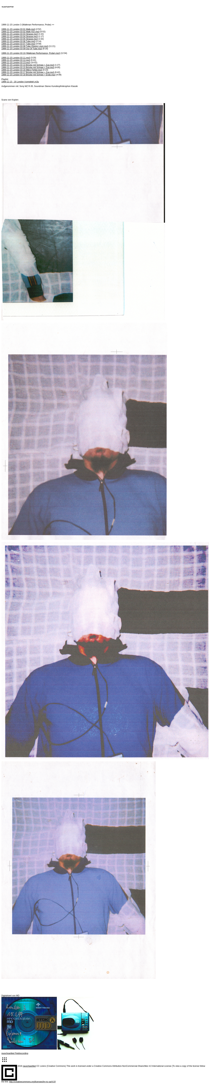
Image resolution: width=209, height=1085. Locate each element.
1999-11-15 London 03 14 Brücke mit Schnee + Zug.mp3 (27, 65)
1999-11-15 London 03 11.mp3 (15, 58)
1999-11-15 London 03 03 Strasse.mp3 (19, 34)
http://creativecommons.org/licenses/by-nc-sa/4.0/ (32, 1081)
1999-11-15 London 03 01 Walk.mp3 (18, 29)
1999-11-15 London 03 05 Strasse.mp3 (19, 39)
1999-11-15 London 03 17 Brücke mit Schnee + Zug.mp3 (27, 72)
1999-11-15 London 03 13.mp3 (15, 62)
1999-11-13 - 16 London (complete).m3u (20, 82)
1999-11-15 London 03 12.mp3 (15, 60)
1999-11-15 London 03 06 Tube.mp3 (18, 41)
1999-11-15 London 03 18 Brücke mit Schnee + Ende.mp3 (28, 75)
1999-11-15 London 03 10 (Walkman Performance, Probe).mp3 (30, 53)
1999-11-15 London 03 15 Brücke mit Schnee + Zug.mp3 (27, 67)
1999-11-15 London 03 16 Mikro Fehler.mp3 (21, 70)
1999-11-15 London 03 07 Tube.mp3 (18, 44)
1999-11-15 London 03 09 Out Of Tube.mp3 (21, 48)
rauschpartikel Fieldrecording (14, 1053)
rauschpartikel (29, 1066)
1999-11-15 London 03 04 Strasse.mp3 (19, 36)
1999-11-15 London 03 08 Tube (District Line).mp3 (24, 46)
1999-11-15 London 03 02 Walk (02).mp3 (20, 31)
